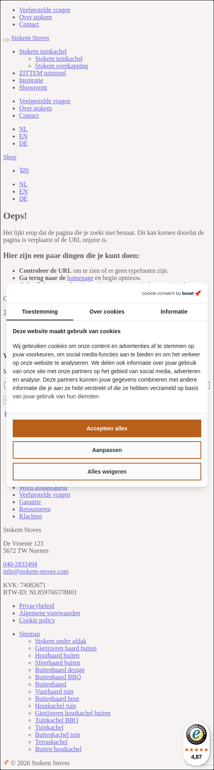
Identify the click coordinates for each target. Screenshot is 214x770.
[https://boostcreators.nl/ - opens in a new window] (171, 293)
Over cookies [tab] (107, 311)
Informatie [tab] (174, 311)
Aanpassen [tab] (107, 450)
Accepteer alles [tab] (107, 428)
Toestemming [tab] (40, 311)
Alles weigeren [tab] (106, 471)
